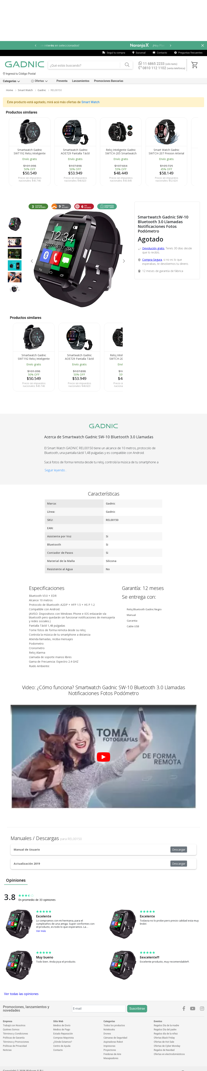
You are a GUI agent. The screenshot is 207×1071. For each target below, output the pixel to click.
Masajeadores (111, 1058)
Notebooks (109, 1029)
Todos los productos (114, 1025)
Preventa (62, 80)
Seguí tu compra (113, 52)
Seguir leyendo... (56, 470)
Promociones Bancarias (108, 80)
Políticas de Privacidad (15, 1046)
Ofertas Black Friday (164, 1037)
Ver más (41, 931)
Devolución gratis (153, 248)
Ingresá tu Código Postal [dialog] (19, 73)
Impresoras (109, 1046)
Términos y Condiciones (15, 1033)
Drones (107, 1033)
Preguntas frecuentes (188, 52)
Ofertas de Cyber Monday (167, 1046)
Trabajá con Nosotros (14, 1025)
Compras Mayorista (63, 1037)
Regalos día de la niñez (166, 1033)
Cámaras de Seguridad (115, 1037)
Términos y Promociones (16, 1042)
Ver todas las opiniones (21, 994)
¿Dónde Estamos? (62, 1042)
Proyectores (110, 1050)
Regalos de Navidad (164, 1050)
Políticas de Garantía (13, 1037)
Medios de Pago (61, 1029)
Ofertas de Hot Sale (164, 1042)
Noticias (7, 1050)
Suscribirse (137, 1008)
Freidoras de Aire (112, 1054)
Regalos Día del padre (165, 1029)
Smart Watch (25, 90)
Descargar (178, 849)
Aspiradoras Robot (113, 1042)
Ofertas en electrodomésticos (169, 1054)
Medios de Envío (61, 1025)
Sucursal (139, 52)
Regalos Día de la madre (166, 1025)
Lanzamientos (80, 80)
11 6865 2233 (158, 63)
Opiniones (16, 880)
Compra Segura (152, 259)
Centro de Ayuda (61, 1046)
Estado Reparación (63, 1033)
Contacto (160, 52)
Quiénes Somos (11, 1029)
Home (9, 90)
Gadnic (42, 90)
